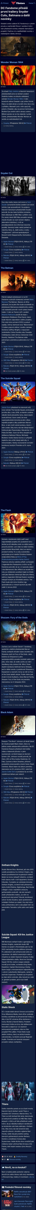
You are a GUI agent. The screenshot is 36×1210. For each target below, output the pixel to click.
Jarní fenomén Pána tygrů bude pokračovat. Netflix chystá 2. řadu (23, 1203)
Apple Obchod (8, 242)
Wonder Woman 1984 (15, 99)
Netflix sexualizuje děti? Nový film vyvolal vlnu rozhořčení (22, 1194)
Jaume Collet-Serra (9, 772)
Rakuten (6, 255)
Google (6, 250)
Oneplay (6, 123)
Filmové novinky (15, 1159)
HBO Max (6, 360)
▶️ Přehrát (28, 123)
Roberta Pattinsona (8, 315)
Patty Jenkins (13, 91)
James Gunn (6, 407)
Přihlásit (4, 3)
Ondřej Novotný (21, 1156)
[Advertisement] (18, 151)
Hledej (32, 3)
